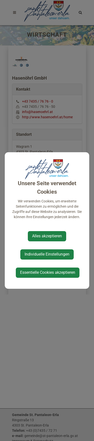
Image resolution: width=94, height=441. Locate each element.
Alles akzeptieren (47, 236)
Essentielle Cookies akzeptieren (47, 272)
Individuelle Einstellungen (47, 254)
